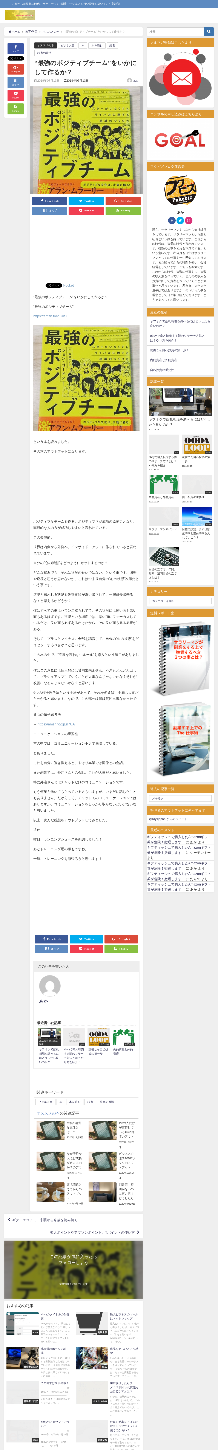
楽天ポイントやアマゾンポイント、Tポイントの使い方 (92, 1213)
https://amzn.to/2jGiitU (50, 316)
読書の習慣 (44, 52)
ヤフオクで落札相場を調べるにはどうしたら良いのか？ (180, 323)
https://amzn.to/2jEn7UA (56, 724)
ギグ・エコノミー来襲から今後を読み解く (45, 1201)
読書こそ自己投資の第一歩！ (169, 350)
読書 (112, 45)
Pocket (68, 285)
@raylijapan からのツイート (168, 818)
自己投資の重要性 (162, 369)
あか (135, 81)
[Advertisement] (87, 251)
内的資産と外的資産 (163, 360)
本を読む (97, 45)
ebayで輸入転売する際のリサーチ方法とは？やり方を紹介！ (177, 338)
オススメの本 (45, 45)
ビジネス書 (68, 45)
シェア (15, 48)
